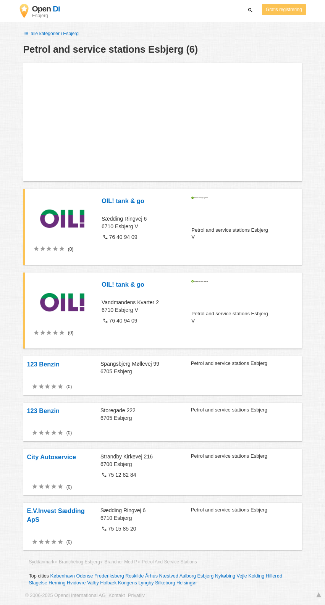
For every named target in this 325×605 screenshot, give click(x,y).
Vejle (241, 576)
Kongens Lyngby (136, 583)
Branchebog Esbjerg (79, 562)
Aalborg (187, 576)
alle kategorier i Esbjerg (51, 33)
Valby (93, 583)
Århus (151, 576)
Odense (84, 576)
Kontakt (116, 595)
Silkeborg (165, 583)
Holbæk (108, 583)
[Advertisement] (163, 122)
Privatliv (136, 595)
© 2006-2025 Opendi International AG (65, 595)
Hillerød (274, 576)
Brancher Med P (121, 562)
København (62, 576)
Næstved (168, 576)
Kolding (256, 576)
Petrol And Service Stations (169, 562)
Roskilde (134, 576)
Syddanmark (42, 562)
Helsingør (186, 583)
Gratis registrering (284, 9)
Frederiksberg (109, 576)
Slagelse (38, 583)
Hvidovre (76, 583)
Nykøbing (225, 576)
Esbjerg (205, 576)
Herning (57, 583)
